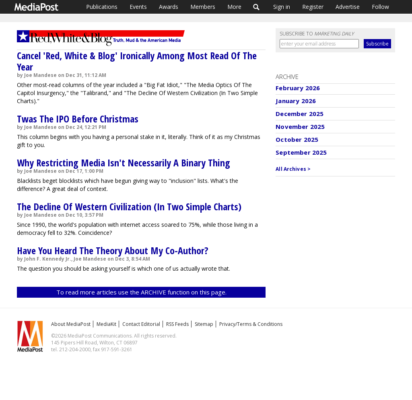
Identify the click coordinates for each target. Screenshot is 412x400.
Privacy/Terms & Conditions (250, 324)
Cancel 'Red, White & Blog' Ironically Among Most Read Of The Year (137, 61)
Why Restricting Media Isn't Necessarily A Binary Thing (123, 162)
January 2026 (296, 101)
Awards (168, 6)
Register (312, 6)
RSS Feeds (177, 324)
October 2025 (297, 139)
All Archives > (293, 169)
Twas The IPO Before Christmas (77, 118)
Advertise (348, 6)
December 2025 (299, 114)
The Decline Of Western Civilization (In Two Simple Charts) (129, 206)
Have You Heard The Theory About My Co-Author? (112, 250)
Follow (380, 6)
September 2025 (301, 152)
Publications (101, 6)
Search (256, 7)
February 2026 (298, 88)
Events (138, 6)
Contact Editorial (141, 324)
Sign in (281, 6)
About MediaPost (71, 324)
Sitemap (204, 324)
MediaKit (106, 324)
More (234, 6)
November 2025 (300, 126)
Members (202, 6)
